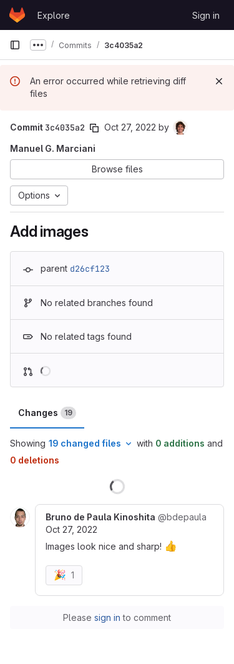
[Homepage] (17, 15)
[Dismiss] (219, 81)
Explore (53, 15)
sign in (107, 617)
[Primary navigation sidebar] (15, 45)
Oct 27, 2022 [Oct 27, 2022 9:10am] (130, 127)
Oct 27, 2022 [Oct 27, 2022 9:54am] (71, 529)
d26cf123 (90, 268)
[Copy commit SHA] (94, 128)
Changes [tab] (47, 413)
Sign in (206, 15)
